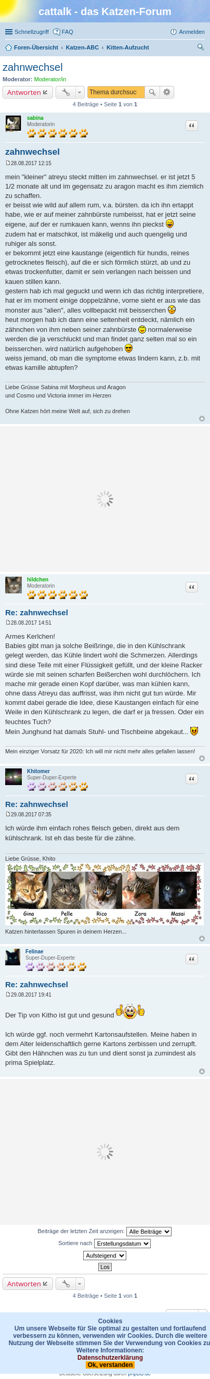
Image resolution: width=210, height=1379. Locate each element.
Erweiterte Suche (167, 92)
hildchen (37, 579)
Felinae (34, 951)
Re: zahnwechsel (36, 612)
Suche (152, 92)
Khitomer (38, 771)
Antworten (24, 92)
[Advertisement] (105, 499)
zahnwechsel (33, 67)
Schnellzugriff (32, 32)
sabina (35, 118)
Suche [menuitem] (202, 48)
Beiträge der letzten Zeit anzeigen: (104, 1231)
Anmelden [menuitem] (192, 32)
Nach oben (202, 418)
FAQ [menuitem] (67, 32)
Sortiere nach (104, 1243)
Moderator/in (50, 79)
